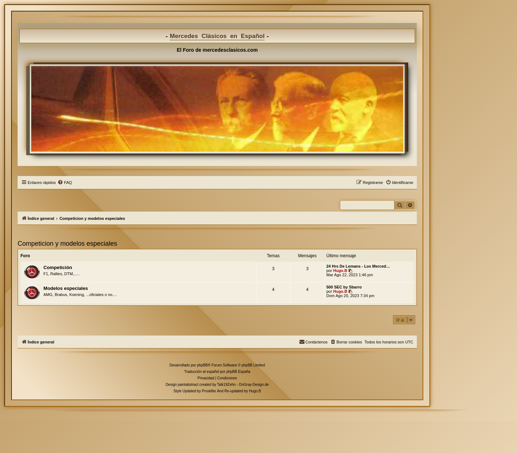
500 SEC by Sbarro (344, 287)
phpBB (202, 365)
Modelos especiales (65, 288)
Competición (57, 267)
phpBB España (238, 372)
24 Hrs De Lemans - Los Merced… (358, 266)
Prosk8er (209, 391)
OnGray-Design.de (254, 385)
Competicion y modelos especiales (67, 243)
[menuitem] (64, 182)
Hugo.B (340, 270)
